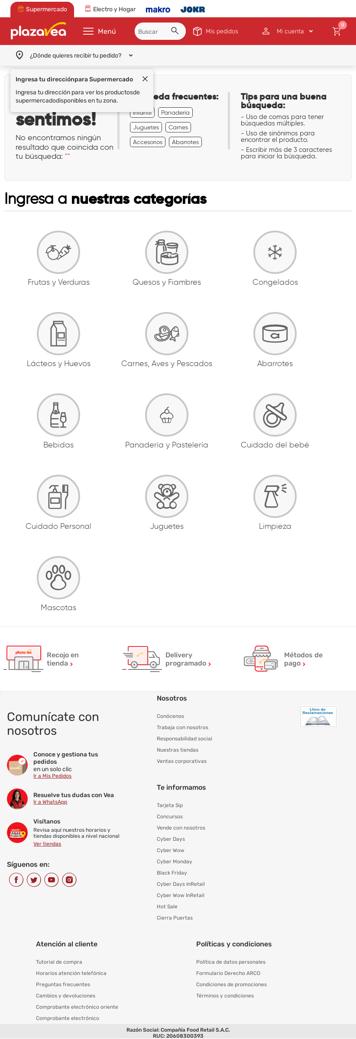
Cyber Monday (174, 862)
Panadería (175, 112)
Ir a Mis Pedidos (52, 776)
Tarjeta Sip (170, 805)
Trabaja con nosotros (182, 727)
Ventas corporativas (182, 761)
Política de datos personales (230, 962)
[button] (176, 32)
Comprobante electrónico (67, 1018)
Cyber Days (171, 839)
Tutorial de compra (59, 962)
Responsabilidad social (184, 739)
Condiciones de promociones (231, 984)
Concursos (170, 817)
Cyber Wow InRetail (180, 895)
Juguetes (146, 127)
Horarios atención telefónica (71, 973)
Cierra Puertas (175, 918)
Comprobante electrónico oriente (77, 1007)
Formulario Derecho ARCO (228, 973)
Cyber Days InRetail (181, 884)
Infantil (142, 112)
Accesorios (147, 141)
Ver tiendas (47, 844)
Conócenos (170, 716)
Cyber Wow (170, 850)
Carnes (178, 127)
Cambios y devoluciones (65, 996)
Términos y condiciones (225, 996)
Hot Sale (167, 907)
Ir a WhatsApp (50, 802)
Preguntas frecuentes (63, 984)
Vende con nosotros (181, 828)
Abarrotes (185, 141)
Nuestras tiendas (177, 750)
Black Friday (172, 873)
